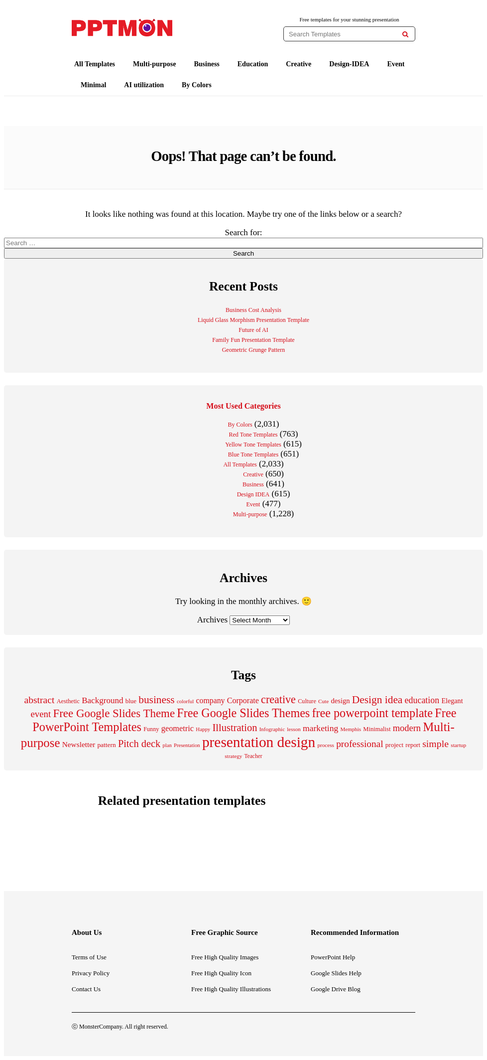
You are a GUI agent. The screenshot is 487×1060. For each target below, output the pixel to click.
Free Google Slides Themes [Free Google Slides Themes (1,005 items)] (243, 713)
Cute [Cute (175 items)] (323, 701)
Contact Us (86, 989)
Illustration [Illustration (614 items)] (234, 727)
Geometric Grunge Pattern (253, 349)
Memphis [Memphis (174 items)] (351, 729)
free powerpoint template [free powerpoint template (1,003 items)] (372, 713)
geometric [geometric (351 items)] (177, 728)
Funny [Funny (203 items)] (151, 729)
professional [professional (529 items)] (359, 744)
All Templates (94, 64)
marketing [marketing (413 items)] (320, 728)
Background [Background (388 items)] (102, 700)
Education (253, 64)
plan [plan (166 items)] (166, 745)
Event (395, 64)
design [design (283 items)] (340, 701)
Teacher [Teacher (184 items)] (253, 756)
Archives (212, 619)
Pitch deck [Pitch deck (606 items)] (139, 743)
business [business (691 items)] (156, 700)
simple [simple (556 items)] (435, 743)
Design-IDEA (349, 64)
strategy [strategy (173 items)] (233, 756)
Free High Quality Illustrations (231, 989)
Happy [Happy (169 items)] (203, 729)
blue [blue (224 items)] (130, 701)
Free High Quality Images (224, 957)
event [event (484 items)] (41, 714)
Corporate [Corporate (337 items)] (243, 700)
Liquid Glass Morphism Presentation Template (253, 319)
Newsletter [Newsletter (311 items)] (78, 744)
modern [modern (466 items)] (407, 728)
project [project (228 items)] (394, 745)
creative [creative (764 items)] (278, 699)
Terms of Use (89, 957)
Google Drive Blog (336, 989)
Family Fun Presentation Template (253, 339)
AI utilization (144, 85)
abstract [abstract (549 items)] (39, 699)
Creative (298, 64)
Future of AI (253, 329)
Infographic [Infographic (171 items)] (272, 729)
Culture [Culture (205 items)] (307, 701)
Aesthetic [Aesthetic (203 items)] (68, 701)
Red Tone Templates (253, 434)
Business (206, 64)
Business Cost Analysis (253, 309)
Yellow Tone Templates (253, 444)
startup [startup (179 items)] (458, 745)
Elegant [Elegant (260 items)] (452, 701)
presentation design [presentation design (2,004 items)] (258, 742)
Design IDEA (253, 494)
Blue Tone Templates (253, 454)
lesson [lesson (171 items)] (294, 729)
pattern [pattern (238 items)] (106, 745)
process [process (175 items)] (325, 745)
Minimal (93, 85)
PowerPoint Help (333, 957)
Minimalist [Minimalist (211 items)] (376, 729)
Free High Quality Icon (221, 973)
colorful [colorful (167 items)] (185, 701)
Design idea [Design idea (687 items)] (377, 700)
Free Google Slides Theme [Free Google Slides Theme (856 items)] (114, 713)
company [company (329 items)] (210, 700)
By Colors (197, 85)
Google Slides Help (336, 973)
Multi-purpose (154, 64)
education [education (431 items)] (422, 700)
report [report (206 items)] (412, 745)
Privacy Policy (91, 973)
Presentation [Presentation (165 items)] (187, 745)
